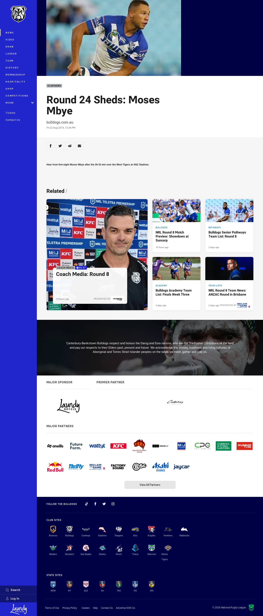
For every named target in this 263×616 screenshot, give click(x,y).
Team (10, 60)
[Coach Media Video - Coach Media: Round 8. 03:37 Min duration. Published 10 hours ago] (97, 254)
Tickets (11, 113)
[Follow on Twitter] (104, 503)
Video (10, 39)
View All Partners (150, 485)
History (12, 67)
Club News (54, 86)
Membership (15, 74)
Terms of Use (52, 607)
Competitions (17, 95)
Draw (10, 46)
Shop (10, 88)
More (20, 102)
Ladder (11, 53)
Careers (86, 607)
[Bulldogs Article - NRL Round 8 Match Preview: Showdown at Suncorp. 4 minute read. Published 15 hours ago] (176, 225)
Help (95, 607)
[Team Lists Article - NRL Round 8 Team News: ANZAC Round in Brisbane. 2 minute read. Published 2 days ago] (229, 283)
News (10, 32)
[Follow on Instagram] (113, 503)
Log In (12, 598)
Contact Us (13, 120)
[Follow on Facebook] (95, 503)
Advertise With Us (125, 607)
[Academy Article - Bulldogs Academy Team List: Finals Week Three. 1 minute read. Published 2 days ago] (176, 283)
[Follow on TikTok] (86, 503)
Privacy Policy (69, 607)
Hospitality (15, 81)
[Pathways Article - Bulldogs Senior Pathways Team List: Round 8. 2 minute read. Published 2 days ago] (229, 225)
